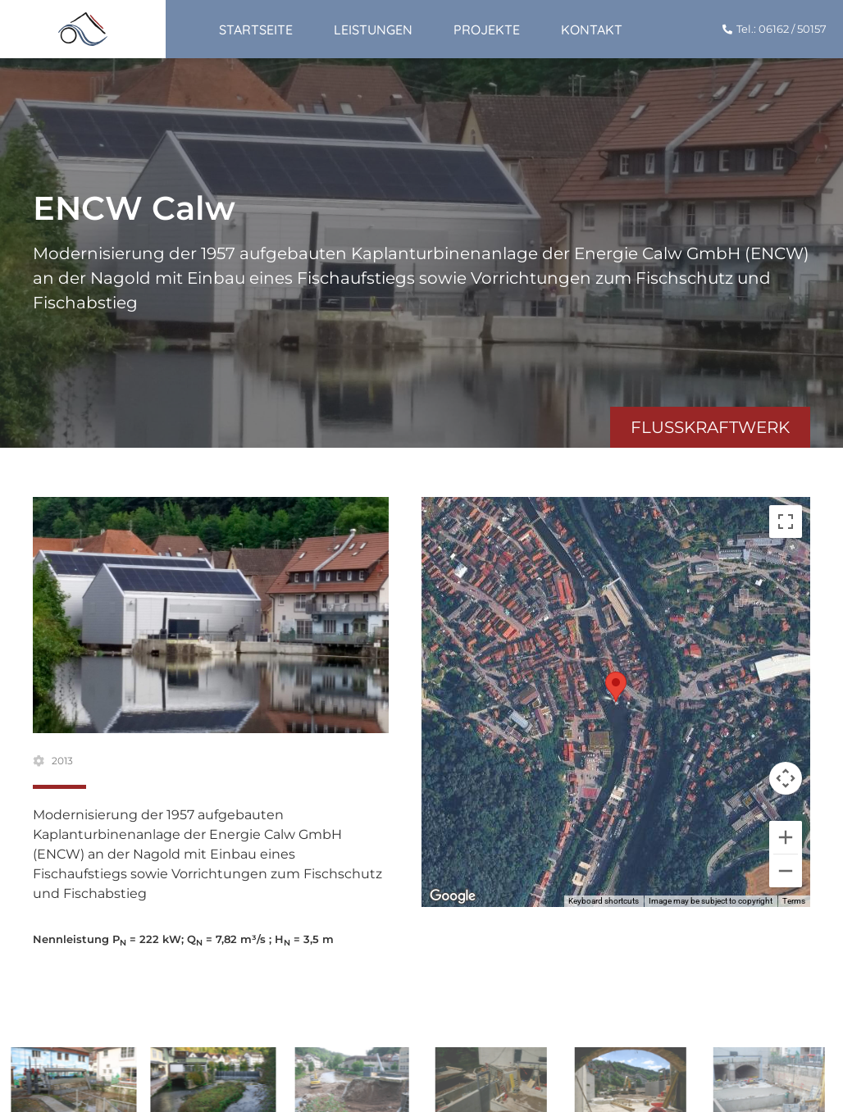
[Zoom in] (785, 837)
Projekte (486, 29)
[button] (616, 687)
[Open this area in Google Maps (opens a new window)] (453, 896)
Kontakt (591, 29)
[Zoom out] (785, 871)
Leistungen (373, 29)
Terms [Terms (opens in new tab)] (793, 900)
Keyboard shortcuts (603, 900)
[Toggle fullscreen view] (785, 521)
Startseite (256, 29)
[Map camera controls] (785, 778)
